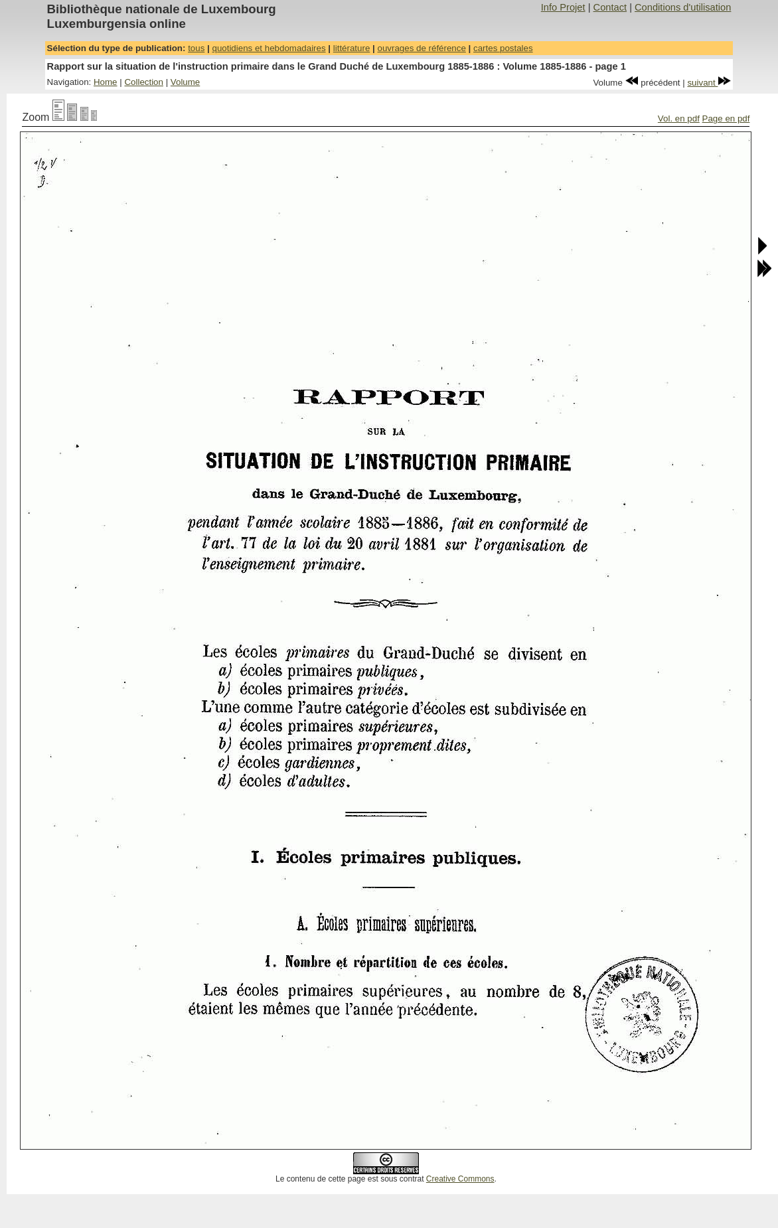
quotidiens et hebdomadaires (268, 48)
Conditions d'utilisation (683, 7)
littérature (351, 48)
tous (196, 48)
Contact (610, 7)
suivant (709, 83)
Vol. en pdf (679, 118)
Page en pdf (726, 118)
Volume (185, 82)
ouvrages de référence (421, 48)
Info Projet (563, 7)
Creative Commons (460, 1179)
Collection (143, 82)
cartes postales (503, 48)
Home (105, 82)
